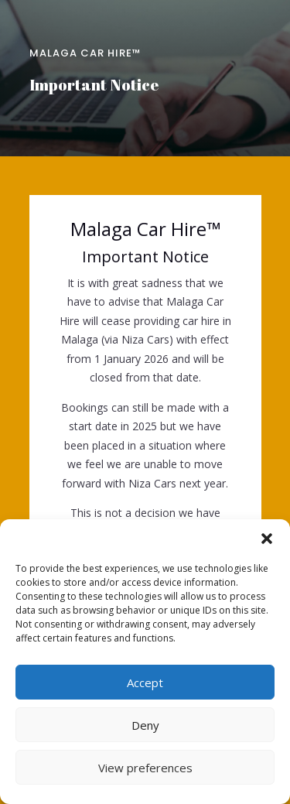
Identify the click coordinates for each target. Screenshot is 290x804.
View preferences (145, 767)
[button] (267, 538)
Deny (145, 725)
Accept (145, 682)
